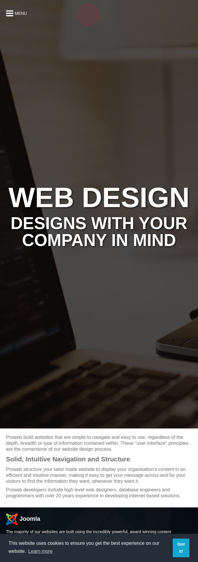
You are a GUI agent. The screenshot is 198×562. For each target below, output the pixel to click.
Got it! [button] (181, 548)
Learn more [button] (40, 551)
